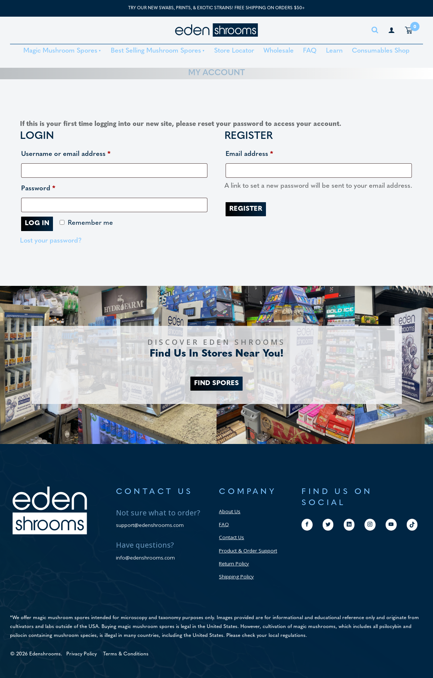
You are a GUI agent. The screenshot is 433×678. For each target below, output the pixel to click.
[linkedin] (349, 524)
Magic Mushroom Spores (60, 50)
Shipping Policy (236, 576)
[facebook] (307, 524)
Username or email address (79, 153)
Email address (263, 153)
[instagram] (370, 524)
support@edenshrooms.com (150, 525)
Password (52, 187)
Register (245, 209)
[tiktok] (412, 525)
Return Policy (234, 563)
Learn (334, 50)
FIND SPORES (216, 383)
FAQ (310, 50)
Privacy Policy (81, 654)
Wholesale (278, 50)
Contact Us (231, 537)
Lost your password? (51, 240)
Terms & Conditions (126, 654)
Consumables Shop (381, 50)
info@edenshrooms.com (145, 557)
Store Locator (234, 50)
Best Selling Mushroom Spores (156, 50)
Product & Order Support (248, 550)
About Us (229, 511)
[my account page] (391, 30)
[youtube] (391, 524)
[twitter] (328, 524)
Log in (37, 223)
